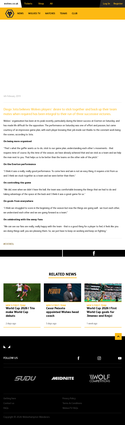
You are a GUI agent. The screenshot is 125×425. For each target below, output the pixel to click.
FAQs (6, 408)
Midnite (62, 378)
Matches (50, 13)
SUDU (25, 378)
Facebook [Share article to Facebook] (94, 253)
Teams (63, 13)
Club (74, 13)
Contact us (8, 403)
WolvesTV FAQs (70, 408)
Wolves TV (34, 13)
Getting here (9, 398)
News (20, 13)
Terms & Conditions (72, 403)
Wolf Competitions (100, 378)
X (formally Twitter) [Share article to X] (31, 253)
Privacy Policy (69, 398)
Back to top (118, 336)
